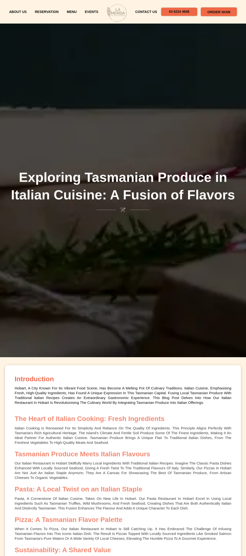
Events (91, 14)
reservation (47, 14)
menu (72, 14)
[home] (117, 13)
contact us (146, 14)
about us (18, 14)
